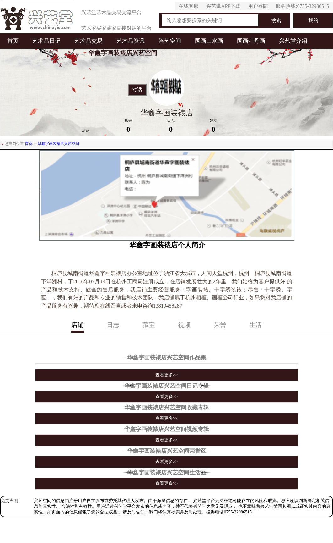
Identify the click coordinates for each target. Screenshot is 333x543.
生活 (255, 324)
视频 (184, 324)
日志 (113, 324)
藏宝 (148, 324)
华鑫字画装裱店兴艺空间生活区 (166, 472)
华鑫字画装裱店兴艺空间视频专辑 (166, 429)
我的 (313, 20)
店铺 (77, 324)
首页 (13, 41)
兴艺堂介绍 (293, 41)
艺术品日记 (46, 41)
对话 (137, 89)
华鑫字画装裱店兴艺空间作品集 (166, 357)
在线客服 (189, 6)
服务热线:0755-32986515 (302, 6)
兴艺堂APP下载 (223, 6)
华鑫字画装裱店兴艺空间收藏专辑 (166, 407)
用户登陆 (258, 6)
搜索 (276, 20)
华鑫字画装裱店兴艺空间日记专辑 (166, 386)
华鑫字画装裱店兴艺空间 (58, 143)
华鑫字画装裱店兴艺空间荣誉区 (166, 451)
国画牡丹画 (251, 41)
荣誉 (220, 324)
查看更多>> (166, 375)
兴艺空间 (169, 41)
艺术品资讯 (130, 41)
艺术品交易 (88, 41)
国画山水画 (209, 41)
